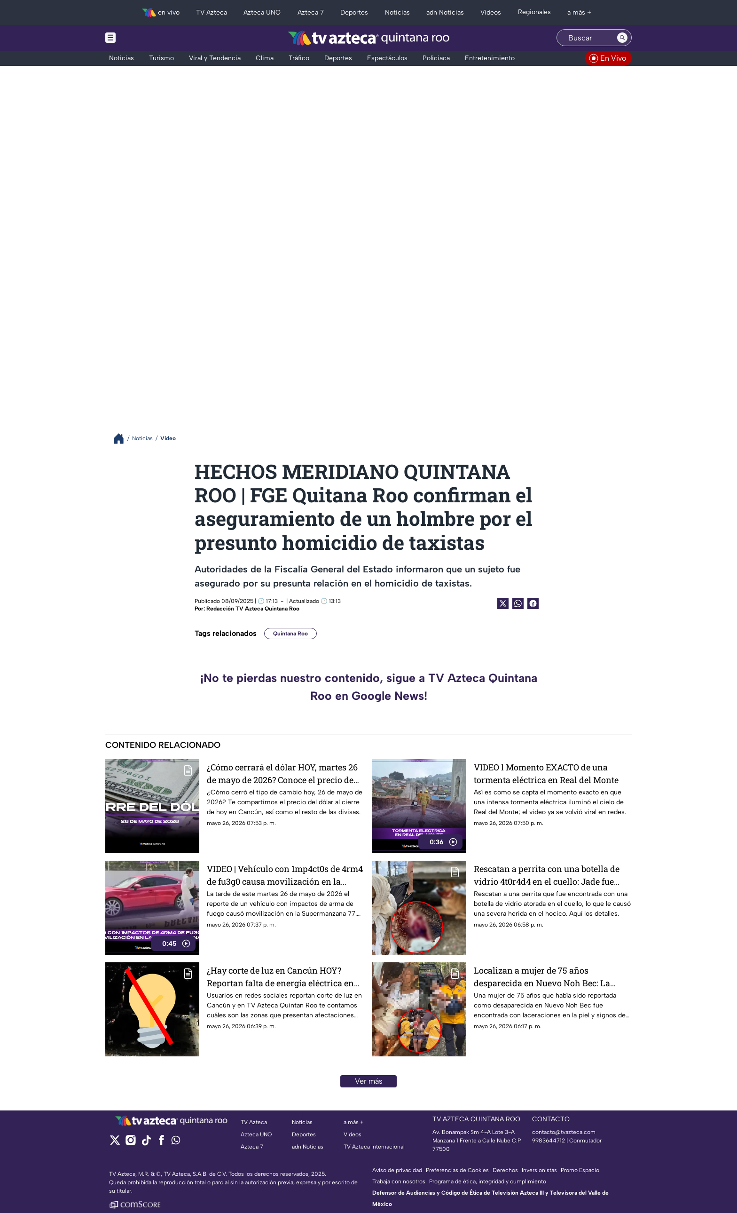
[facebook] (161, 1143)
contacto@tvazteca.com (564, 1132)
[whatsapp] (175, 1142)
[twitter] (115, 1143)
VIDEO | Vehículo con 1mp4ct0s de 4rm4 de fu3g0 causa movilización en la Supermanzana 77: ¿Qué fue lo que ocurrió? (285, 875)
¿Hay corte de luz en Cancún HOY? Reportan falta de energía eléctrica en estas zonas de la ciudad (280, 977)
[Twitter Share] (503, 603)
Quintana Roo (290, 633)
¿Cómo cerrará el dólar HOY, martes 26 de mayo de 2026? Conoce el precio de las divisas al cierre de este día (282, 773)
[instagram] (130, 1143)
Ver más (369, 1081)
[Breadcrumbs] (122, 438)
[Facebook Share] (533, 603)
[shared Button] (518, 603)
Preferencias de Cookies (457, 1170)
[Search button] (622, 37)
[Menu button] (142, 38)
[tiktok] (146, 1143)
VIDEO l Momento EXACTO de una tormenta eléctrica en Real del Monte (546, 773)
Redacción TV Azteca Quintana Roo (252, 608)
